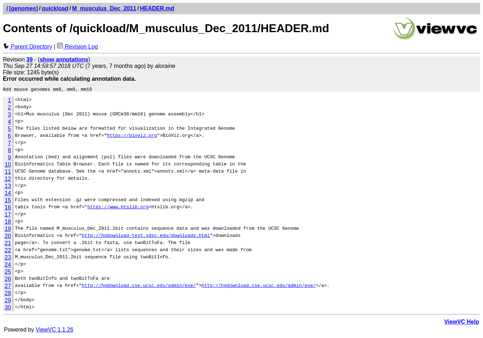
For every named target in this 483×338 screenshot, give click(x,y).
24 (8, 266)
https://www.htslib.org (118, 208)
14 (8, 194)
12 (8, 180)
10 (8, 166)
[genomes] (23, 8)
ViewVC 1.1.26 (55, 331)
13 (8, 187)
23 (8, 258)
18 (8, 223)
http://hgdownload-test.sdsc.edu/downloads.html (146, 237)
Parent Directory (27, 47)
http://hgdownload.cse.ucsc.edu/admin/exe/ (139, 287)
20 (8, 237)
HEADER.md (157, 8)
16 (8, 208)
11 (8, 173)
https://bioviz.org (132, 137)
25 (8, 273)
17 (8, 216)
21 (8, 244)
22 (8, 251)
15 (8, 201)
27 (8, 287)
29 (8, 301)
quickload (55, 8)
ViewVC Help (461, 323)
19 (8, 230)
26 (8, 280)
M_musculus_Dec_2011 (104, 8)
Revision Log (77, 47)
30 (8, 308)
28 (8, 294)
